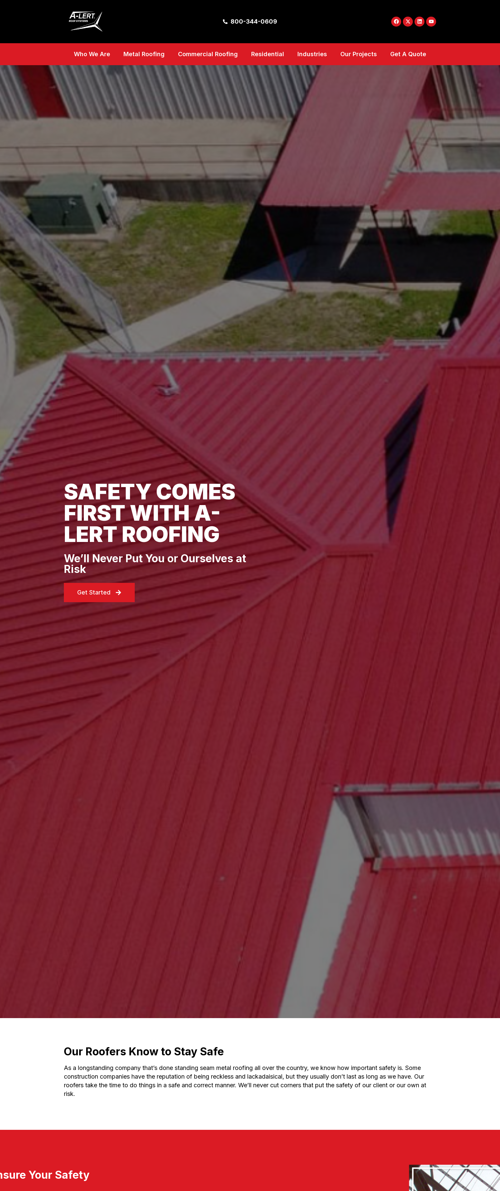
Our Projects (358, 65)
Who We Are (92, 65)
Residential (267, 65)
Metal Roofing (144, 65)
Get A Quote (408, 65)
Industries (312, 65)
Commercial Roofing (208, 65)
